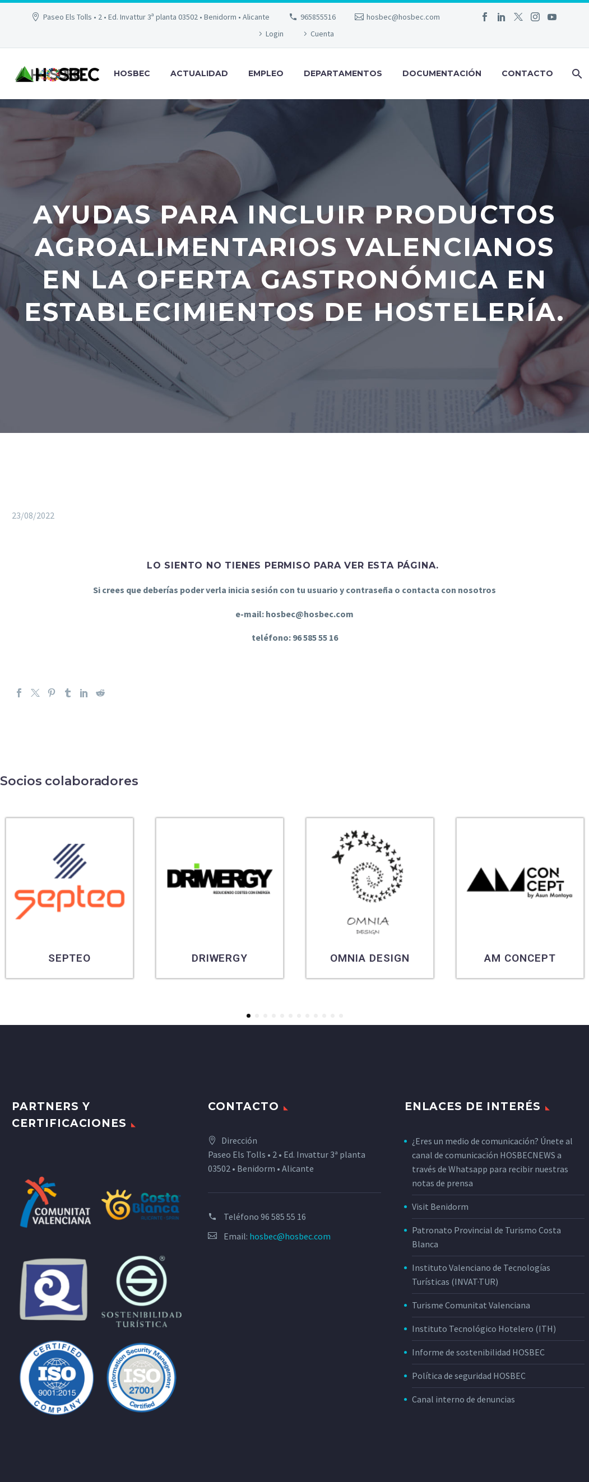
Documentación (441, 73)
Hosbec (132, 73)
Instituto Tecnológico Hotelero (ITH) (484, 1328)
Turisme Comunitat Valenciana (471, 1305)
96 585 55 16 (283, 1216)
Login (275, 34)
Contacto (527, 73)
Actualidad (199, 73)
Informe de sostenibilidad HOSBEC (479, 1352)
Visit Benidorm (440, 1206)
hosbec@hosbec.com (403, 17)
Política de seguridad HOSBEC (469, 1375)
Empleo (266, 73)
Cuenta (322, 34)
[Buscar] (576, 74)
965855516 (318, 17)
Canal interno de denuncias (463, 1399)
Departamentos (343, 73)
